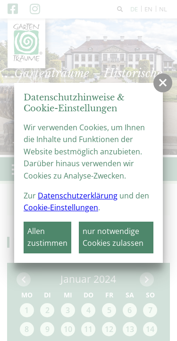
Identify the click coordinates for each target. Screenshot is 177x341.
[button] (162, 82)
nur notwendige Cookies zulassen (113, 237)
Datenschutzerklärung (78, 195)
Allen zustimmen (47, 237)
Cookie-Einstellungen (61, 207)
